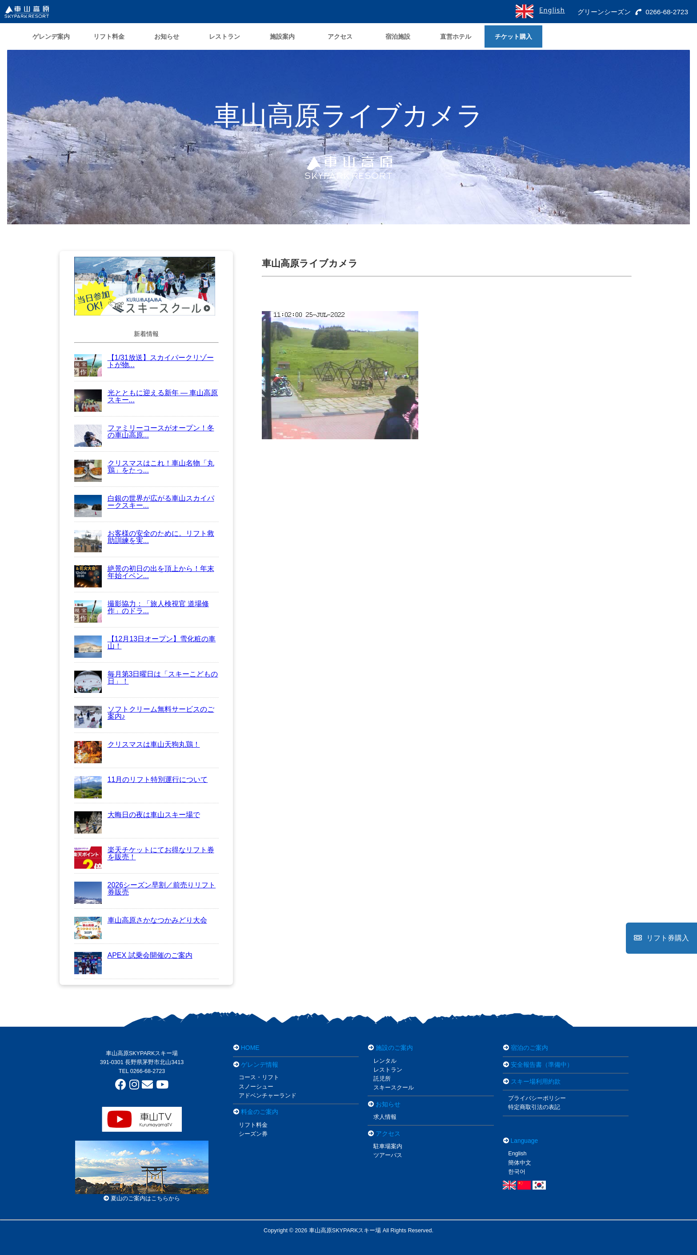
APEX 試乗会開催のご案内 (133, 955)
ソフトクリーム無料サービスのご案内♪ (144, 712)
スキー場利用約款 (536, 1081)
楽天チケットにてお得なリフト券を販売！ (144, 853)
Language (524, 1140)
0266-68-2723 (661, 12)
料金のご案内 (259, 1111)
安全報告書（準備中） (542, 1064)
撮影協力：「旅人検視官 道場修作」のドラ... (141, 607)
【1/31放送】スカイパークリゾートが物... (144, 361)
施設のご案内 (394, 1047)
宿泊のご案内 (529, 1047)
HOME (250, 1047)
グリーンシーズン (602, 12)
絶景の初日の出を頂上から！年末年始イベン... (144, 572)
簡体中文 (519, 1163)
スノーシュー (256, 1087)
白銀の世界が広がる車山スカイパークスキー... (144, 501)
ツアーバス (387, 1155)
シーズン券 (253, 1134)
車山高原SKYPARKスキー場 (142, 1053)
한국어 (516, 1172)
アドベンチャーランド (267, 1096)
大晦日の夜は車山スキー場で (137, 814)
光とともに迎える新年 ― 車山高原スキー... (146, 396)
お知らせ (388, 1104)
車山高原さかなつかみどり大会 (140, 920)
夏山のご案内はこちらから (142, 1198)
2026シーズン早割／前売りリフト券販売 (145, 888)
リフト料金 (253, 1125)
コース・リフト (259, 1077)
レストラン (387, 1070)
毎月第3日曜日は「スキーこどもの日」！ (146, 677)
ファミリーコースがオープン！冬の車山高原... (144, 431)
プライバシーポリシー (537, 1098)
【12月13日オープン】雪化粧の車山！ (145, 642)
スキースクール (393, 1088)
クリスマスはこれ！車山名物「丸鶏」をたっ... (144, 466)
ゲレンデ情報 (259, 1064)
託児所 (382, 1079)
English (551, 10)
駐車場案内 (387, 1146)
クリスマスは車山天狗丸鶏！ (137, 744)
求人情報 (385, 1117)
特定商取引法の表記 (534, 1107)
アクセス (388, 1133)
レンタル (385, 1061)
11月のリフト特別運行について (141, 779)
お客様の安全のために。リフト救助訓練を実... (144, 537)
